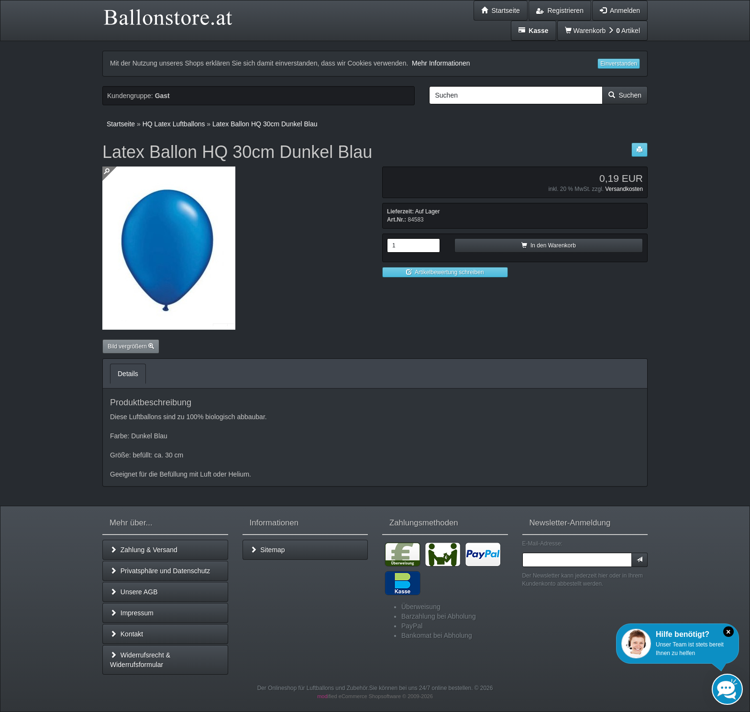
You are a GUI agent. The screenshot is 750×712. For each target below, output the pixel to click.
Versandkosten (624, 189)
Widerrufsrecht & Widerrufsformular (140, 659)
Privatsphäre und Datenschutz (160, 571)
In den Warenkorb (548, 245)
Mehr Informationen (441, 63)
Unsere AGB (134, 592)
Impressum (132, 613)
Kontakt (126, 634)
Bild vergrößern (131, 346)
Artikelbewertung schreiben (445, 272)
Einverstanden (618, 63)
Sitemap (267, 550)
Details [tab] (128, 374)
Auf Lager (427, 211)
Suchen (624, 95)
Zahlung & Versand (143, 550)
